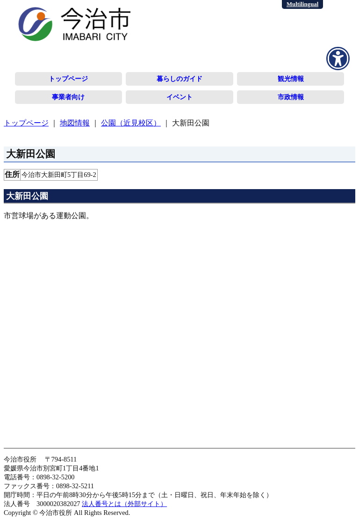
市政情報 (291, 97)
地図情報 (75, 123)
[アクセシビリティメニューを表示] (338, 58)
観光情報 (291, 78)
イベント (179, 97)
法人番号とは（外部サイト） (124, 503)
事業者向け (68, 97)
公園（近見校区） (131, 123)
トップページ (68, 78)
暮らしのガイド (179, 78)
